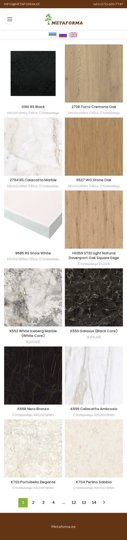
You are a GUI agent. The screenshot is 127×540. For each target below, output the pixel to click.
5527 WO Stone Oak (93, 180)
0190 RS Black (33, 106)
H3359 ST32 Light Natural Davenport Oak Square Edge (94, 255)
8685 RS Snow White (33, 253)
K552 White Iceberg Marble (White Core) (33, 333)
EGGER (104, 264)
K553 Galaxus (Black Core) (94, 331)
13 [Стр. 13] (84, 502)
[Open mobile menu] (9, 19)
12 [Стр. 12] (73, 502)
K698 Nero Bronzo (33, 409)
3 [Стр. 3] (43, 502)
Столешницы (49, 113)
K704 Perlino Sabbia (94, 482)
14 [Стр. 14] (94, 502)
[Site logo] (63, 18)
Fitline (33, 113)
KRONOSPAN (17, 113)
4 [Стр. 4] (53, 502)
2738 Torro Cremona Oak (94, 106)
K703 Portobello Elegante (33, 482)
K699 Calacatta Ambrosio (94, 409)
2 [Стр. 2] (33, 502)
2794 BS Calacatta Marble (33, 180)
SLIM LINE (33, 342)
